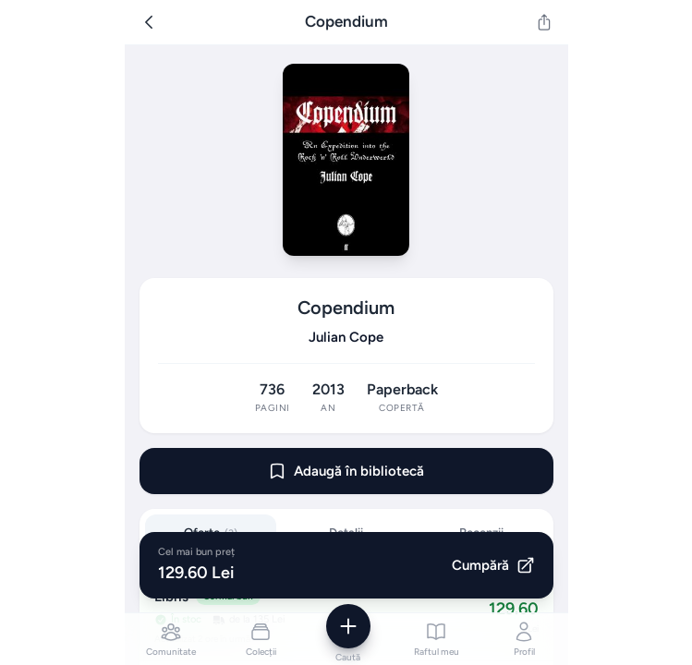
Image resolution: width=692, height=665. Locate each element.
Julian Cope (346, 337)
